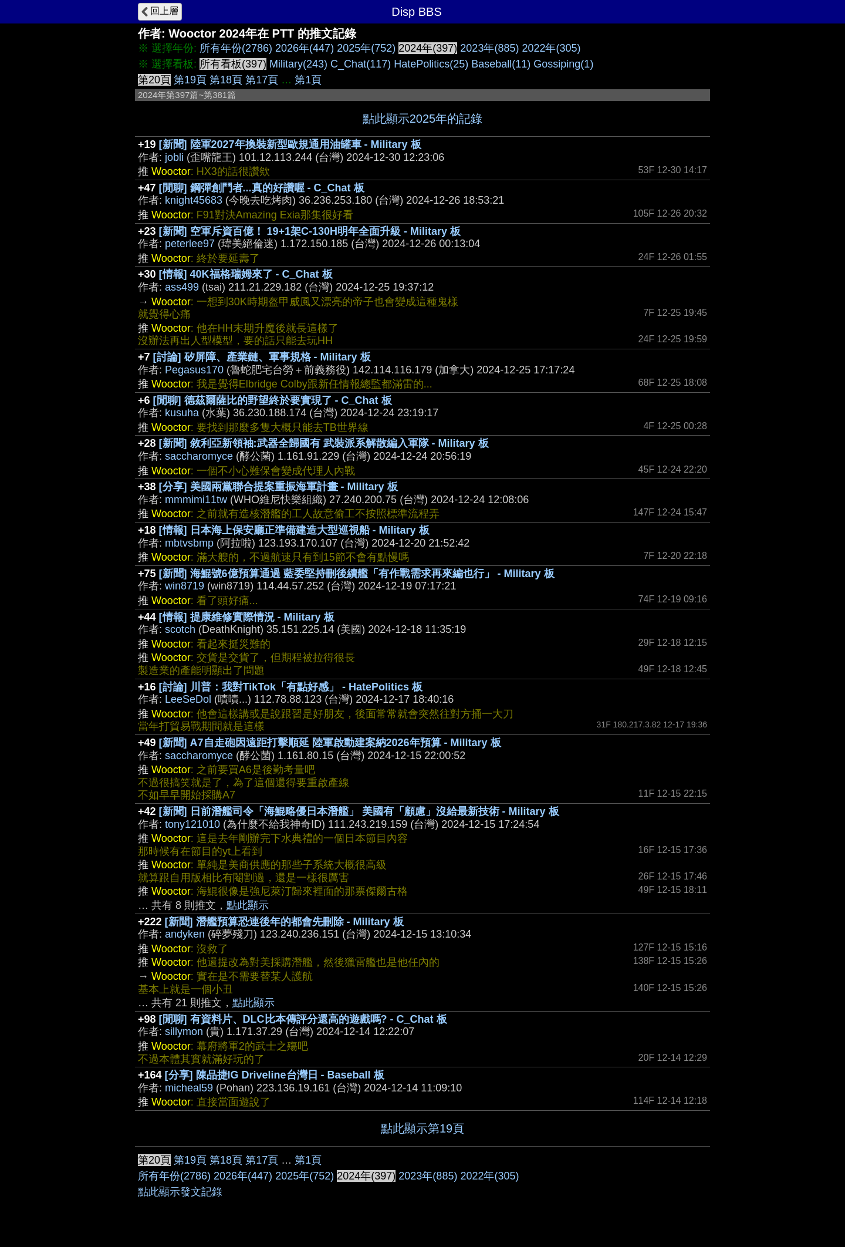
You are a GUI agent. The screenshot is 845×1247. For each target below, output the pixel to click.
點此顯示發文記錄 (180, 1192)
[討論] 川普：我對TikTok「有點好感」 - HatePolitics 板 (290, 687)
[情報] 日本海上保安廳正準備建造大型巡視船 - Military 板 (294, 530)
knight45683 (193, 200)
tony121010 (192, 824)
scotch (180, 629)
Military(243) (298, 64)
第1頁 (308, 80)
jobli (174, 157)
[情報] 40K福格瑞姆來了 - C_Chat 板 (246, 274)
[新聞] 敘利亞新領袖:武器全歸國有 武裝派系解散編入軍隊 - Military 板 (324, 443)
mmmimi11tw (196, 499)
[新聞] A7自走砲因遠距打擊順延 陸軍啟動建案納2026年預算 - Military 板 (330, 743)
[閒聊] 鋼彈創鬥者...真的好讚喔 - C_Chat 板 (261, 188)
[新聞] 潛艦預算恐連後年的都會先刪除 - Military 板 (284, 922)
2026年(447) (304, 48)
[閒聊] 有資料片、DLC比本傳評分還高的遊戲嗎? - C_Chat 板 (303, 1019)
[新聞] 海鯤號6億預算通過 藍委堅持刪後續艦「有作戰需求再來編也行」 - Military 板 (357, 573)
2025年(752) (366, 48)
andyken (185, 934)
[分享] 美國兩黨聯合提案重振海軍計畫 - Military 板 (278, 487)
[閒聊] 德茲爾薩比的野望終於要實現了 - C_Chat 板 (272, 400)
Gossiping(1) (563, 64)
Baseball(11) (500, 64)
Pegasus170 (194, 370)
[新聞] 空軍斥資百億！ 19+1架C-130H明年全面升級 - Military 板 (310, 231)
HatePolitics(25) (431, 64)
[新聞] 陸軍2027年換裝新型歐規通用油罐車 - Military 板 (290, 144)
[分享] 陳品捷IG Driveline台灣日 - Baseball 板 (274, 1075)
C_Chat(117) (360, 64)
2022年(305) (551, 48)
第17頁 (261, 80)
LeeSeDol (188, 699)
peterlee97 (190, 244)
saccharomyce (199, 456)
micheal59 (189, 1088)
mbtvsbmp (189, 543)
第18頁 (225, 80)
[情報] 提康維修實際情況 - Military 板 (246, 617)
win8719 (184, 586)
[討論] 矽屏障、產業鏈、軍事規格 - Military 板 (262, 357)
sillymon (184, 1031)
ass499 (182, 287)
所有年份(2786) (236, 48)
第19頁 (190, 80)
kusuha (182, 413)
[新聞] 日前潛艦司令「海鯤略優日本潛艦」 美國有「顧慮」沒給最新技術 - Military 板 (359, 811)
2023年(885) (489, 48)
